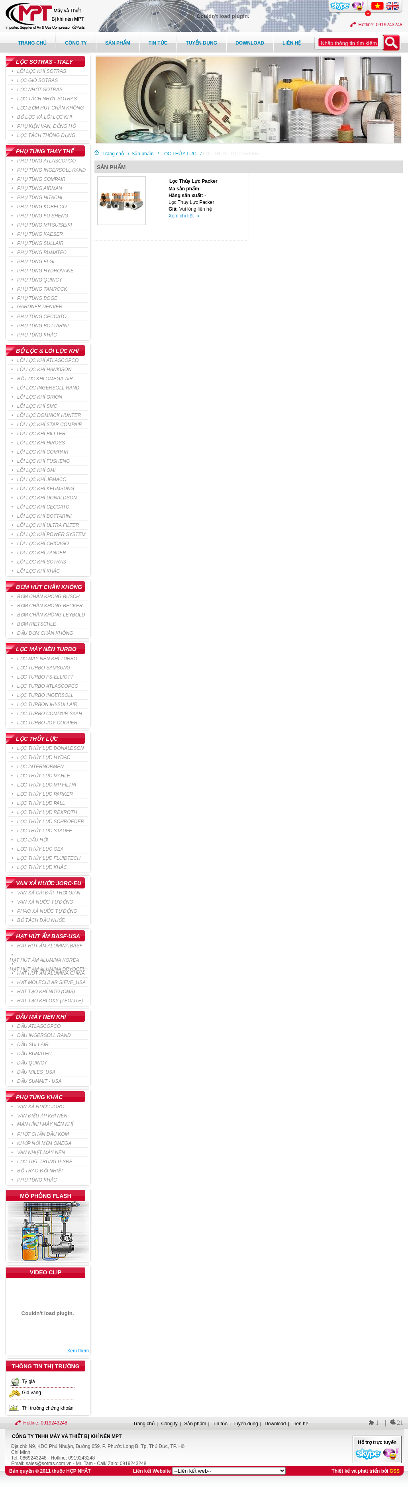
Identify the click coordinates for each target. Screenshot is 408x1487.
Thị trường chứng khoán (47, 1408)
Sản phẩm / (145, 153)
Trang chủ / (115, 153)
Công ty (76, 43)
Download (249, 43)
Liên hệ (291, 43)
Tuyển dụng (201, 43)
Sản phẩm (117, 43)
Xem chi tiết (184, 216)
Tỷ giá (28, 1381)
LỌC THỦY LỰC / (181, 153)
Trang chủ (32, 43)
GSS (395, 1471)
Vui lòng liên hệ (195, 209)
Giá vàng (31, 1392)
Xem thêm (78, 1351)
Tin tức (158, 43)
